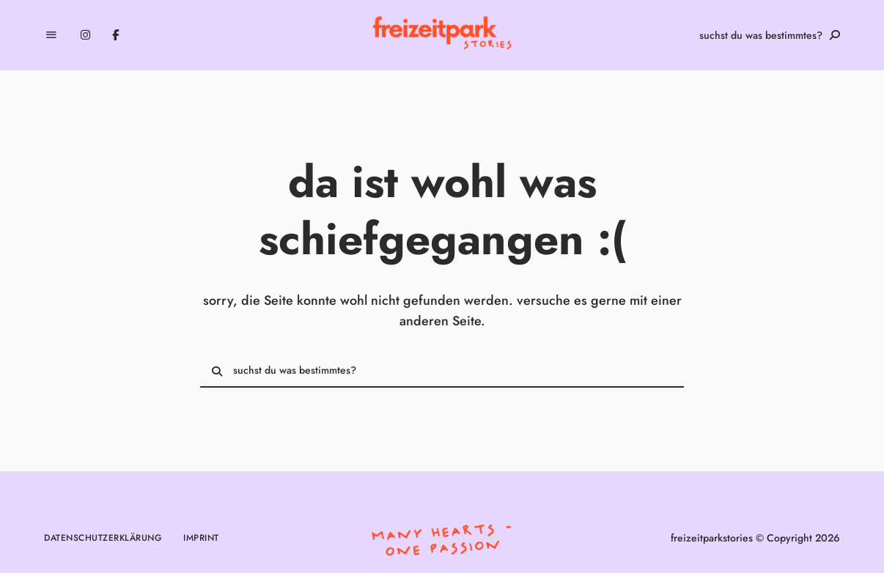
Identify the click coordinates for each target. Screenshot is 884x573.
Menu (51, 35)
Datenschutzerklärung (102, 537)
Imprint (201, 537)
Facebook (115, 35)
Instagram (85, 35)
